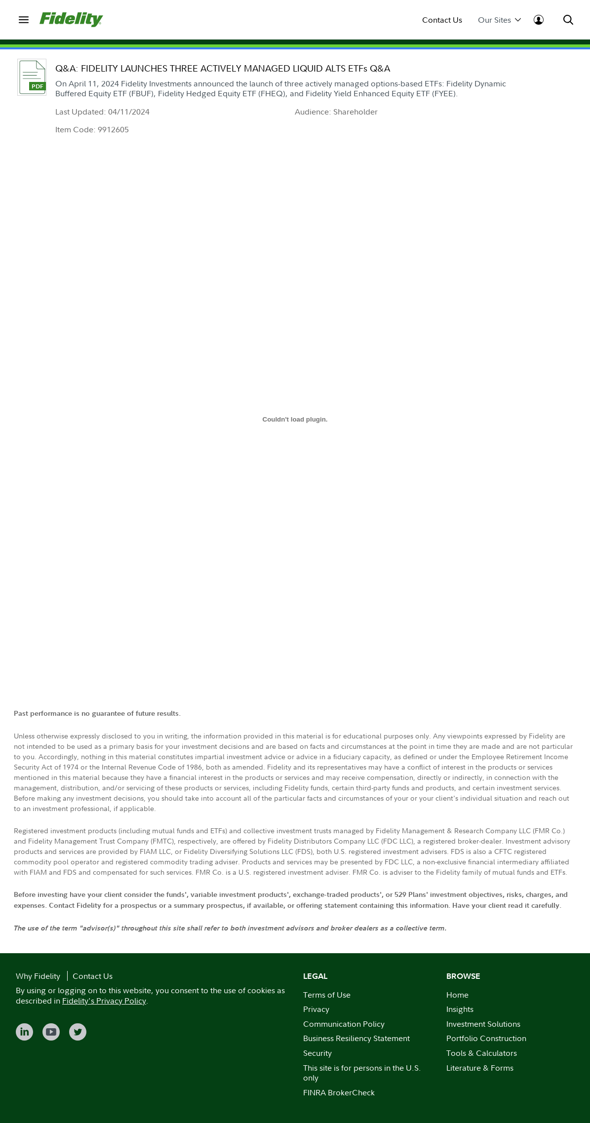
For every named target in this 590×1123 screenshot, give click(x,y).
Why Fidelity (38, 975)
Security (317, 1052)
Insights (459, 1009)
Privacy (316, 1009)
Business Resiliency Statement (356, 1038)
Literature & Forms (479, 1067)
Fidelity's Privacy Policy (104, 1000)
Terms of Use (327, 994)
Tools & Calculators (481, 1052)
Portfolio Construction (486, 1038)
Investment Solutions (483, 1023)
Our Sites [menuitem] (499, 20)
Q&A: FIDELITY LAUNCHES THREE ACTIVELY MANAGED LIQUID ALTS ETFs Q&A (222, 68)
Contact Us (442, 20)
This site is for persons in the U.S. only (362, 1073)
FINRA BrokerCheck (339, 1092)
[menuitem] (24, 20)
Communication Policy (344, 1023)
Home (457, 994)
